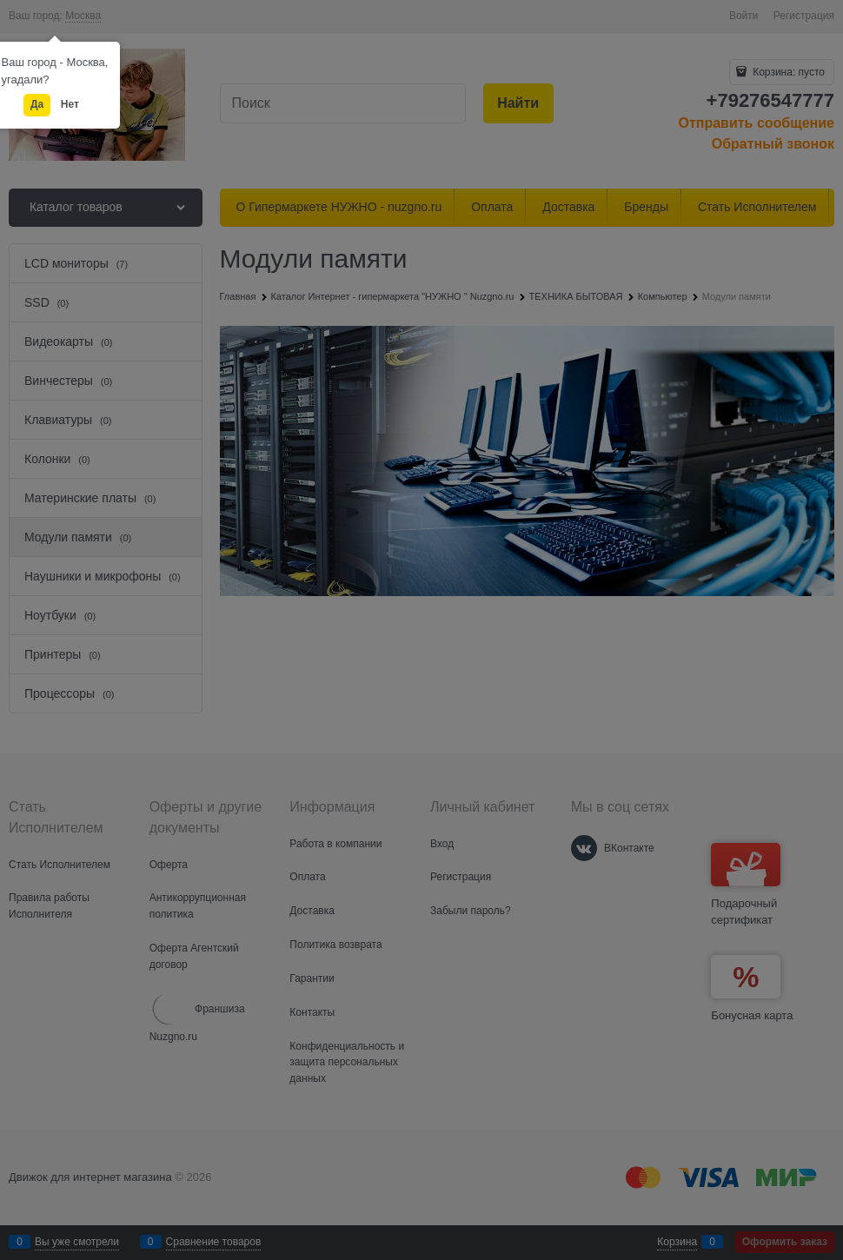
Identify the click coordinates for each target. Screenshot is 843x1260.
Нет (70, 104)
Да (36, 104)
